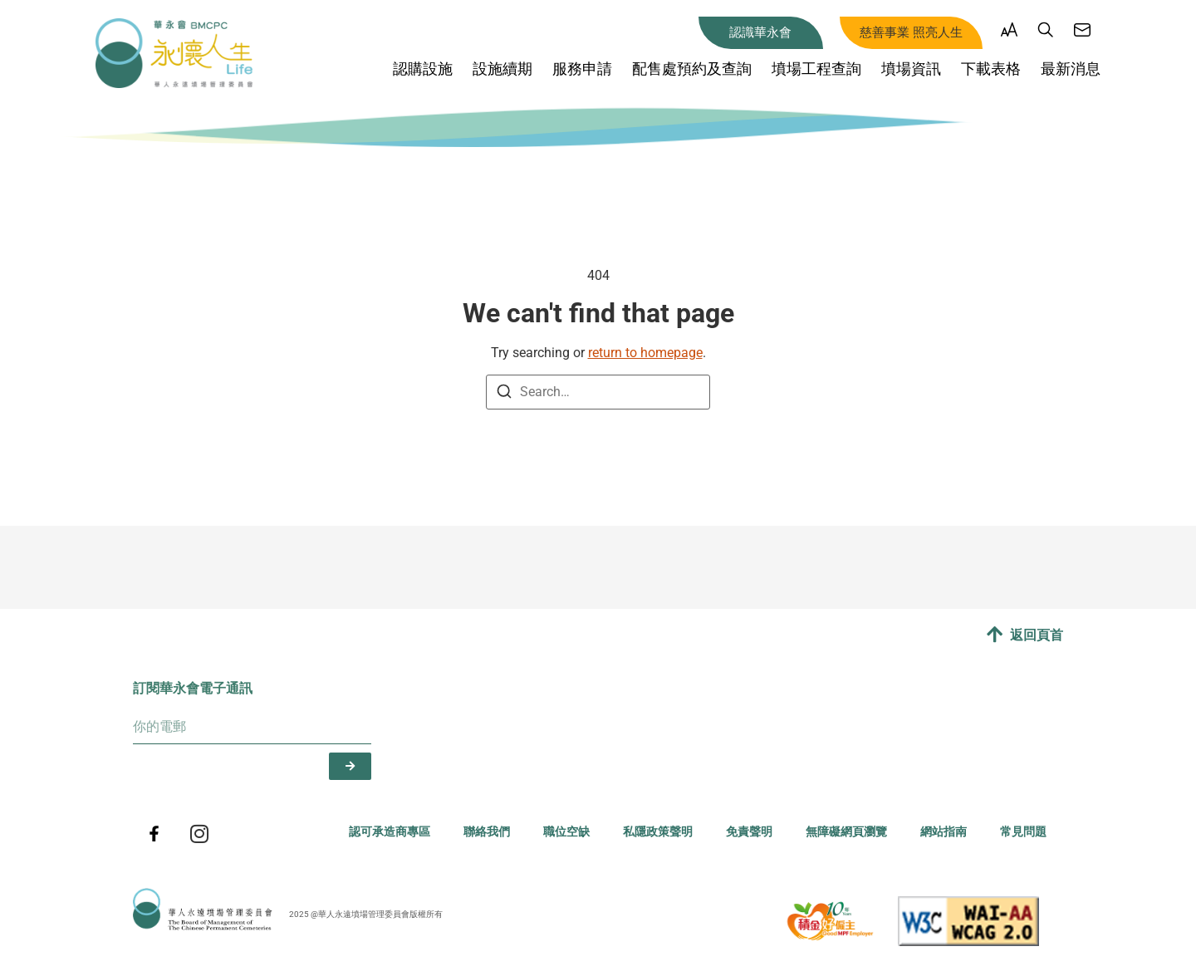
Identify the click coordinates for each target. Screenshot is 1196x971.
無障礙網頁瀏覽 (846, 832)
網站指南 (943, 832)
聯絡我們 (486, 832)
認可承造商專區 (389, 832)
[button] (1009, 33)
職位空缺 (566, 832)
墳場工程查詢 (816, 68)
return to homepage (645, 352)
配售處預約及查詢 (692, 68)
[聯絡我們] (1082, 30)
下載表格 (991, 68)
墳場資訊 (911, 68)
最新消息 (1070, 68)
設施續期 (502, 68)
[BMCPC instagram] (199, 834)
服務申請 (582, 68)
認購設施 (423, 68)
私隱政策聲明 (658, 832)
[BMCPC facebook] (153, 834)
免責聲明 (749, 832)
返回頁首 (1036, 635)
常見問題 (1023, 832)
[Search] (504, 394)
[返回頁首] (994, 634)
